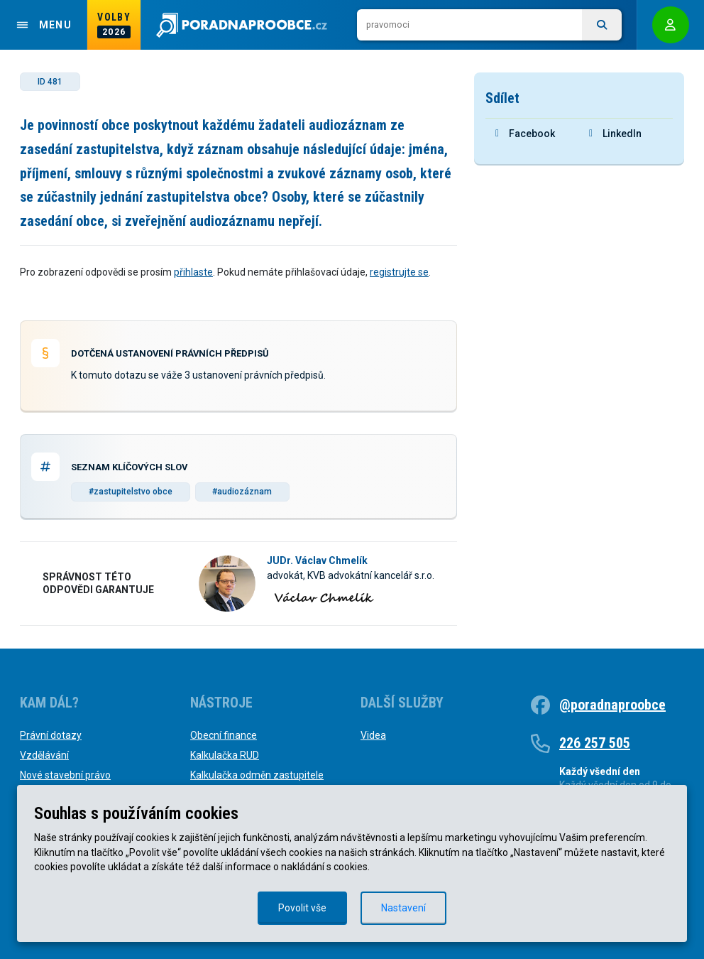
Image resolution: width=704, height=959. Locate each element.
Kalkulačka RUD (224, 755)
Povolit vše (302, 908)
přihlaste (193, 272)
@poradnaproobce (612, 704)
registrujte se (399, 272)
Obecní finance (223, 735)
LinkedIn (615, 133)
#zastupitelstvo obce (130, 492)
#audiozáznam (242, 492)
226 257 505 (594, 743)
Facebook (525, 133)
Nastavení (403, 908)
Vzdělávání (44, 755)
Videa (373, 735)
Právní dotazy (51, 735)
